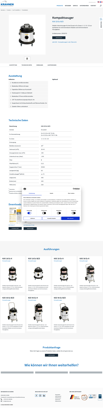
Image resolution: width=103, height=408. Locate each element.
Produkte (60, 5)
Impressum (57, 400)
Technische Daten (27, 65)
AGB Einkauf (58, 398)
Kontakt (93, 5)
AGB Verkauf (58, 396)
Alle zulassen (70, 218)
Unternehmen (84, 5)
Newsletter (57, 395)
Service (75, 5)
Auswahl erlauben (51, 218)
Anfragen (59, 37)
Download (15, 228)
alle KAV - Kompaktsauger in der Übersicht (64, 42)
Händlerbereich (92, 2)
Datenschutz (58, 401)
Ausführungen (52, 65)
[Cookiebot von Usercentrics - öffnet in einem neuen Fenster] (74, 189)
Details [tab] (51, 193)
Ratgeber (68, 5)
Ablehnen (32, 218)
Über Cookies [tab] (71, 193)
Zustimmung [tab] (32, 193)
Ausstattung (13, 65)
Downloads (39, 65)
